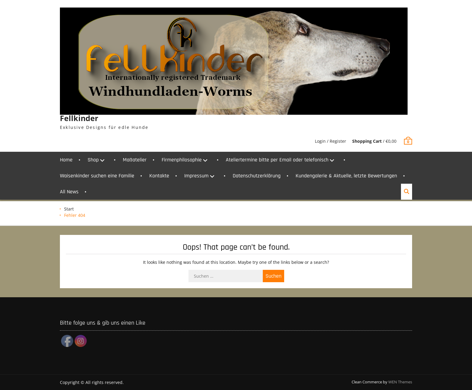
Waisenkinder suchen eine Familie (97, 175)
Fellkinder (79, 118)
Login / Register (330, 141)
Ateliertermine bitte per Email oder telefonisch (277, 159)
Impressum (196, 175)
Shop (93, 159)
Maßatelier (135, 159)
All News (69, 191)
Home (66, 159)
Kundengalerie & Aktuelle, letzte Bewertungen (346, 175)
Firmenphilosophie (182, 159)
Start (69, 209)
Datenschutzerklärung (257, 175)
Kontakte (159, 175)
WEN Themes (400, 382)
